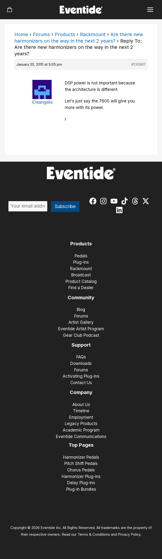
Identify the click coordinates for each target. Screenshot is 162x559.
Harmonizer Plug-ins (81, 476)
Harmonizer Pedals (81, 457)
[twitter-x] (146, 201)
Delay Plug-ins (81, 482)
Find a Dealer (81, 287)
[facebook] (94, 201)
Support (81, 345)
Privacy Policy (129, 534)
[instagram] (104, 201)
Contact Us (81, 382)
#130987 (138, 64)
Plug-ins (81, 262)
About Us (81, 404)
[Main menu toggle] (150, 10)
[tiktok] (125, 201)
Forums (41, 34)
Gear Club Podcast (81, 335)
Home (21, 34)
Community (81, 297)
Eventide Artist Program (81, 328)
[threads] (136, 201)
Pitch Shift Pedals (81, 463)
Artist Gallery (81, 322)
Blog (81, 309)
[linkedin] (120, 210)
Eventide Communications (81, 436)
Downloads (81, 363)
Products (65, 34)
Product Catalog (81, 281)
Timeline (81, 410)
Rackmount (93, 34)
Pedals (81, 256)
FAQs (81, 357)
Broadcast (81, 275)
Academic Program (81, 430)
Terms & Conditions (94, 534)
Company (81, 392)
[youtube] (115, 201)
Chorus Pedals (81, 470)
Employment (81, 417)
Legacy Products (81, 423)
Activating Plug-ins (81, 376)
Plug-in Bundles (81, 489)
